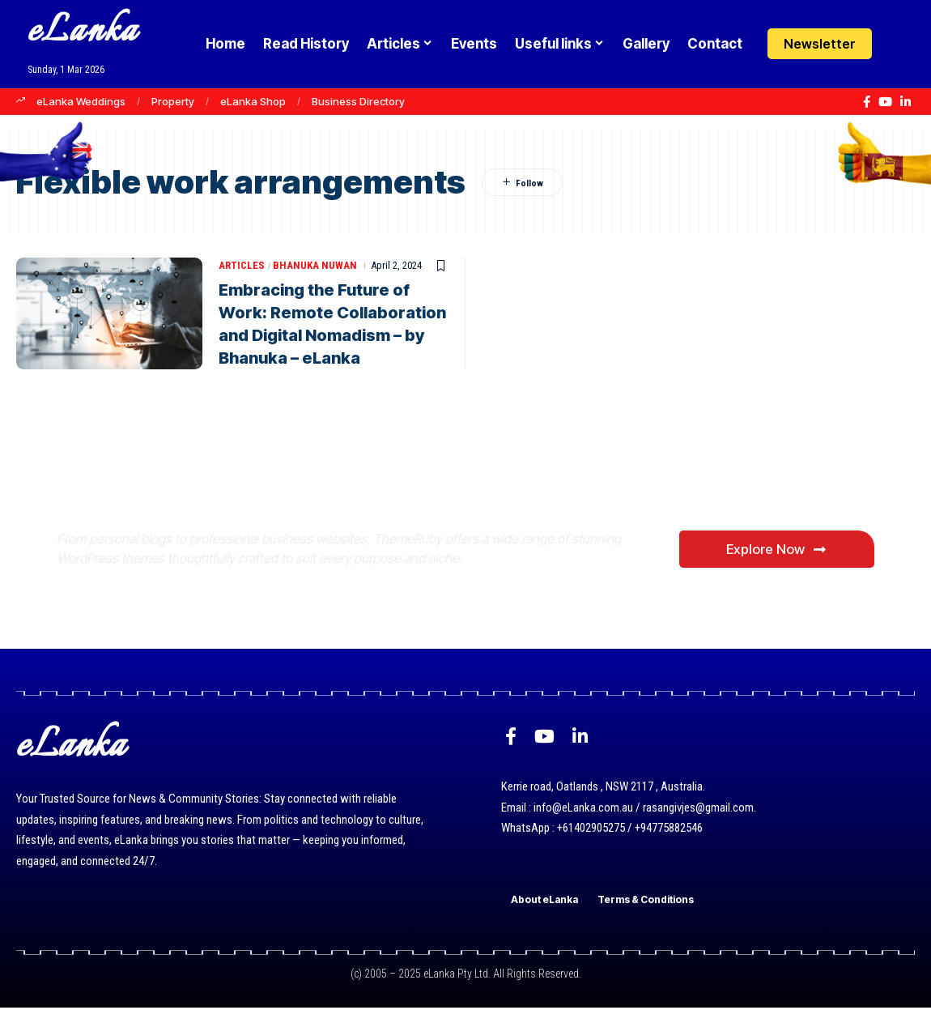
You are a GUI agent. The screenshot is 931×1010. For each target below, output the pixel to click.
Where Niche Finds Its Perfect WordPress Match (327, 484)
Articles (242, 265)
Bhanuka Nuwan (315, 265)
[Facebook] (866, 102)
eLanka (83, 32)
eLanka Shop (253, 101)
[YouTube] (885, 102)
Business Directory (358, 101)
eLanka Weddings (80, 101)
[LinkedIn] (905, 102)
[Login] (901, 44)
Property (172, 101)
